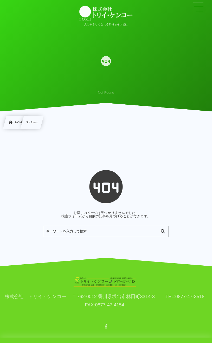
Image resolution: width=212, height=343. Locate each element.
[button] (198, 7)
